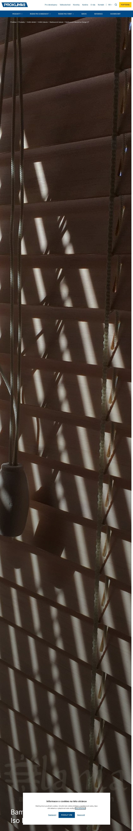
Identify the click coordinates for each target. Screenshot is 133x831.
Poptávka (125, 5)
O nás (93, 5)
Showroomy (115, 14)
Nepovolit (81, 815)
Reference (98, 14)
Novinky (76, 5)
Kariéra (85, 5)
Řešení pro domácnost (39, 14)
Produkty (16, 14)
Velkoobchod (65, 5)
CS (109, 5)
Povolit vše (66, 815)
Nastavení (52, 815)
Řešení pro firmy (65, 14)
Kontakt (101, 5)
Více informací (80, 808)
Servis (84, 14)
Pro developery (51, 5)
